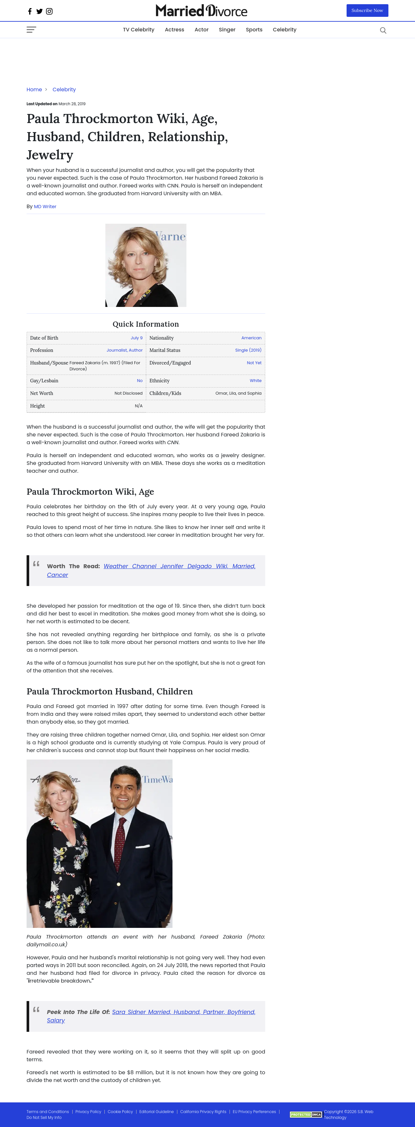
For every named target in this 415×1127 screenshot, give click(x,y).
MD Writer (45, 206)
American (252, 338)
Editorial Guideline (156, 1111)
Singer (227, 29)
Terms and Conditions (48, 1111)
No (140, 380)
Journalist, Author (125, 350)
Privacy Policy (88, 1111)
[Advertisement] (78, 51)
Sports (254, 29)
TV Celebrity (138, 29)
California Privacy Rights (203, 1111)
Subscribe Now (368, 10)
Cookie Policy (120, 1111)
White (256, 380)
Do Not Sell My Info (44, 1117)
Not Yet (254, 363)
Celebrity (285, 29)
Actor (201, 29)
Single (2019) (248, 350)
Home (34, 89)
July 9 (137, 338)
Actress (174, 29)
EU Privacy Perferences (254, 1111)
